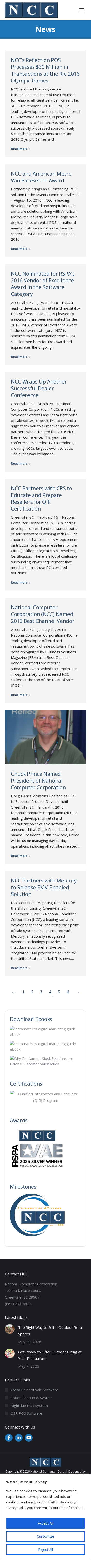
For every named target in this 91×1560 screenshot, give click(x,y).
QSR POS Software (26, 1413)
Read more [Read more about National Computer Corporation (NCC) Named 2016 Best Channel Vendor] (20, 695)
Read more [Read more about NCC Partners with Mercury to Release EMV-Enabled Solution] (20, 968)
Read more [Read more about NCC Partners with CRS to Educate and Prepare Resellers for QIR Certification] (20, 583)
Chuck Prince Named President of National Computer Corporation (38, 780)
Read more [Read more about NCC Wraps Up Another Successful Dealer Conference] (20, 464)
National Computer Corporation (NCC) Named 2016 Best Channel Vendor (42, 614)
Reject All (45, 1549)
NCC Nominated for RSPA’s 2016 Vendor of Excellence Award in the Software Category (43, 283)
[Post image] (10, 1329)
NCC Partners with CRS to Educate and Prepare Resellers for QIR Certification (41, 498)
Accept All (45, 1523)
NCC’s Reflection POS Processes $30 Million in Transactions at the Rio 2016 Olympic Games (45, 70)
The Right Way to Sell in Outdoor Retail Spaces (50, 1330)
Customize (45, 1536)
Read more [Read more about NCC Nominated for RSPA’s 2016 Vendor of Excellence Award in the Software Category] (20, 357)
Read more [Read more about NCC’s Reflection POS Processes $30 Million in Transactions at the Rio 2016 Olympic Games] (20, 149)
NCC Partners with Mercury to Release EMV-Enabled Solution (44, 887)
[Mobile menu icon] (81, 10)
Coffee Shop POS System (31, 1397)
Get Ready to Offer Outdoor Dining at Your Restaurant (50, 1355)
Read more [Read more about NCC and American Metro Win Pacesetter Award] (20, 249)
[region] (45, 1517)
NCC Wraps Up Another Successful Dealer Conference (39, 388)
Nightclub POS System (29, 1405)
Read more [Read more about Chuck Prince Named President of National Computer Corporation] (20, 856)
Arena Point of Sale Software (34, 1390)
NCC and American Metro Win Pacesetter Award (41, 177)
